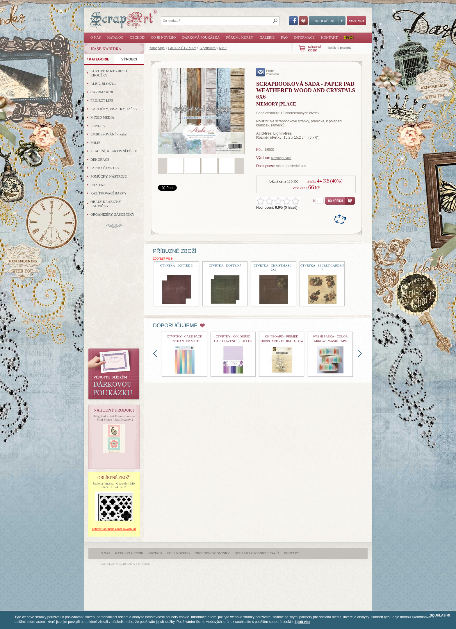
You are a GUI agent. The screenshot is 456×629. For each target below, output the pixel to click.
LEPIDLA (97, 126)
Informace (304, 37)
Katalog (115, 37)
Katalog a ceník (129, 553)
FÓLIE (95, 143)
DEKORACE (99, 160)
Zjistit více (302, 621)
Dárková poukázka (201, 37)
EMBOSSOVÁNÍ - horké (108, 134)
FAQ (284, 37)
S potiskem (208, 48)
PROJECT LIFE (101, 101)
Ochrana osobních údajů (257, 553)
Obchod (137, 37)
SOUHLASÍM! (440, 615)
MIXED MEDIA (102, 117)
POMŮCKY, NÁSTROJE (108, 176)
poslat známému (267, 72)
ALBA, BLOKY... (103, 84)
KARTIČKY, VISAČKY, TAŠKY (114, 109)
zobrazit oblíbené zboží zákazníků (114, 528)
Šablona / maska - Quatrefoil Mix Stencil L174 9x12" (114, 485)
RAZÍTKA (98, 185)
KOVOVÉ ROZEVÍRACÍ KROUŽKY (108, 73)
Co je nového (163, 37)
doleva (155, 353)
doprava (360, 353)
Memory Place (281, 158)
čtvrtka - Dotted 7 (225, 265)
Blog (349, 37)
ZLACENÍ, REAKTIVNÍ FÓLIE (113, 151)
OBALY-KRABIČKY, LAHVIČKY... (106, 204)
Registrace (356, 20)
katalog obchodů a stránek (125, 563)
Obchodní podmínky (212, 553)
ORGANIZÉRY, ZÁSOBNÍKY (112, 214)
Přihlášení (327, 20)
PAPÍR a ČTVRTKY (182, 48)
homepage (157, 48)
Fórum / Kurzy (239, 37)
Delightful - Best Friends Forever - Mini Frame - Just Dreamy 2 (114, 417)
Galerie (267, 37)
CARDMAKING (102, 92)
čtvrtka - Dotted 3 (176, 265)
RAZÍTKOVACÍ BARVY (108, 193)
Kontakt (329, 37)
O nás (95, 37)
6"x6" (223, 48)
